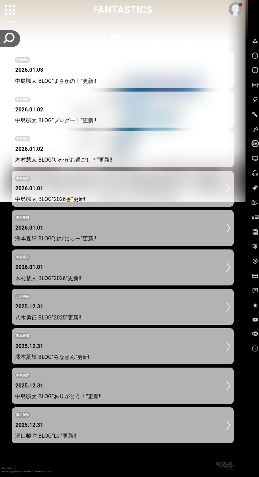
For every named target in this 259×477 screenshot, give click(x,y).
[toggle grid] (10, 10)
